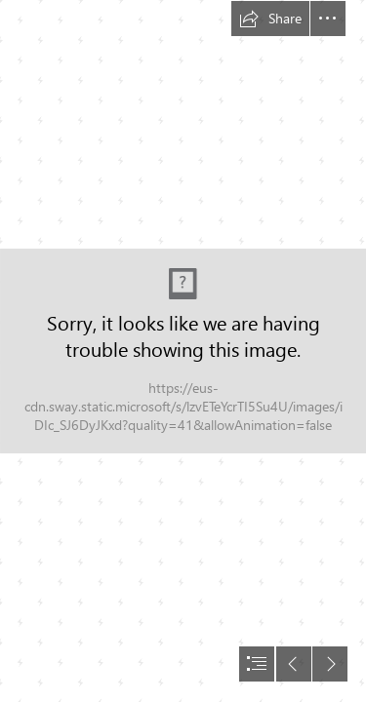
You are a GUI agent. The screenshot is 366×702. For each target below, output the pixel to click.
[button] (270, 18)
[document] (183, 351)
